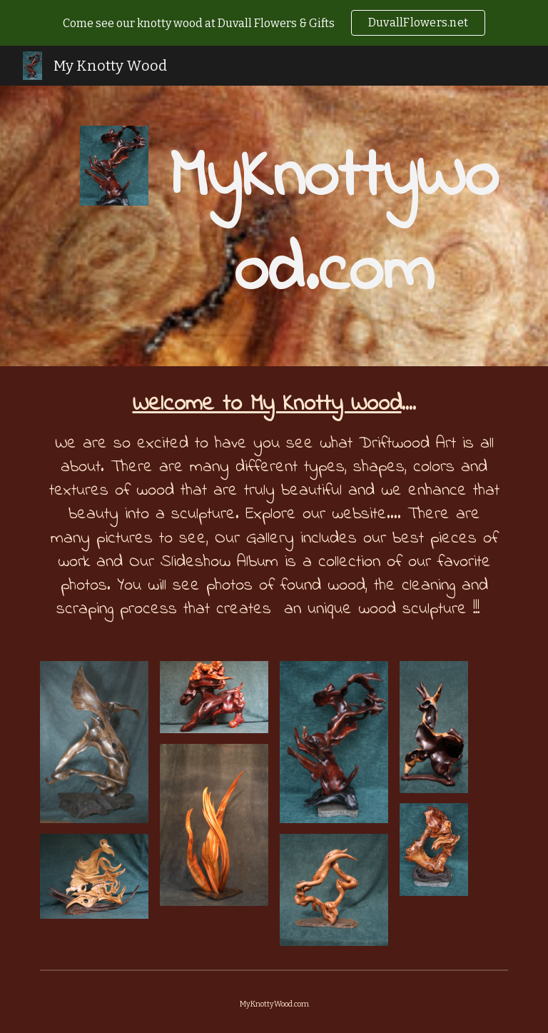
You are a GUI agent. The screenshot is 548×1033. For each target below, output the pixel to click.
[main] (333, 226)
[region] (274, 23)
